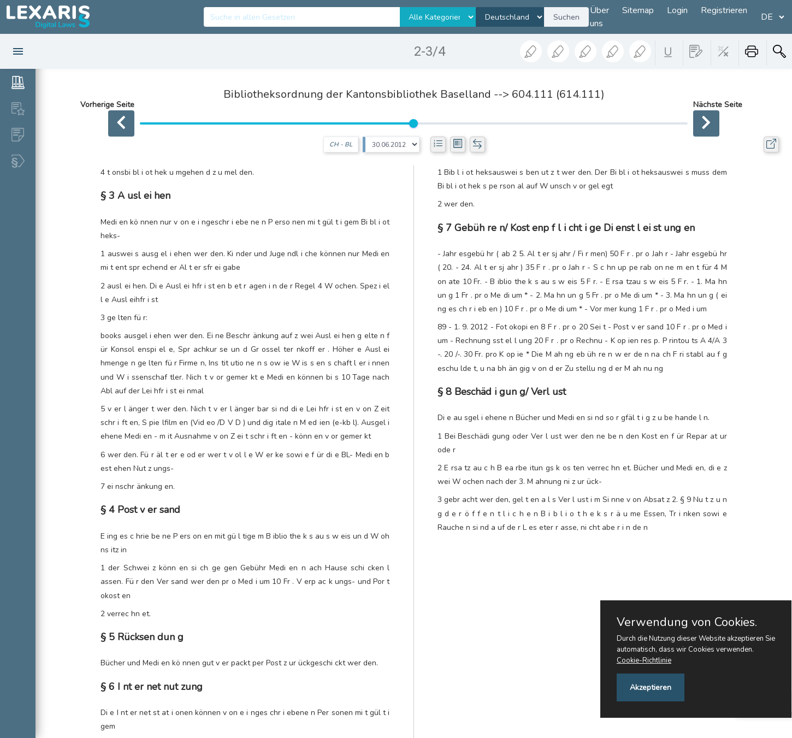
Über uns (599, 16)
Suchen (566, 17)
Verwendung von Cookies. (687, 622)
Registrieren (724, 10)
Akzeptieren (650, 687)
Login (677, 10)
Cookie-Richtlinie (644, 660)
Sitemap (638, 10)
